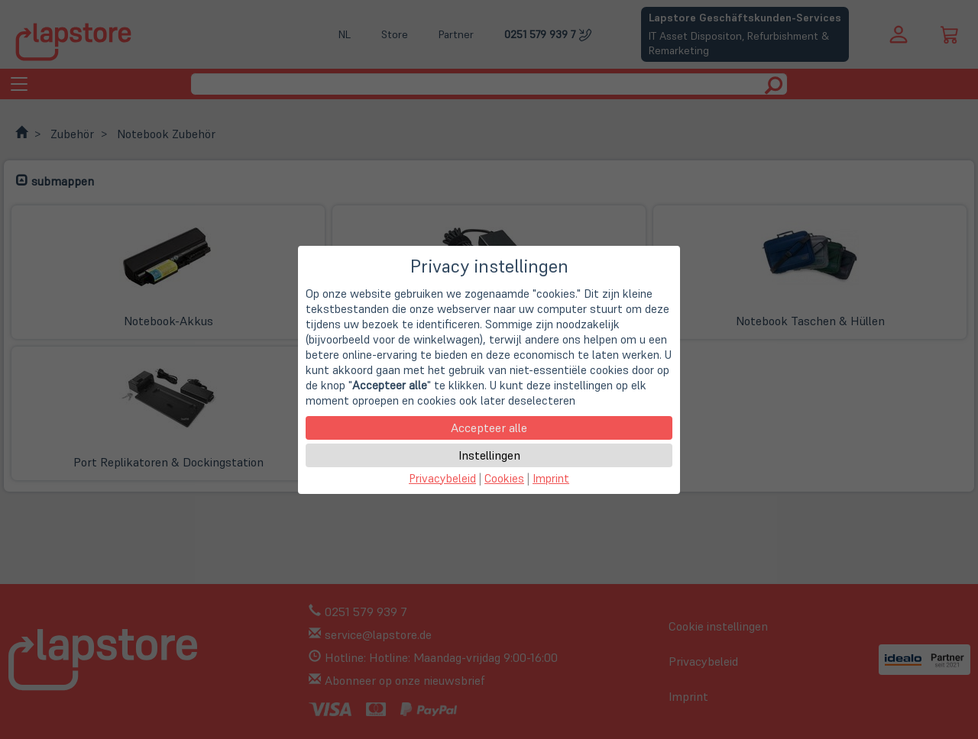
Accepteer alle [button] (489, 427)
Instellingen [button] (489, 455)
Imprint (551, 478)
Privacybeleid (442, 478)
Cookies (504, 478)
